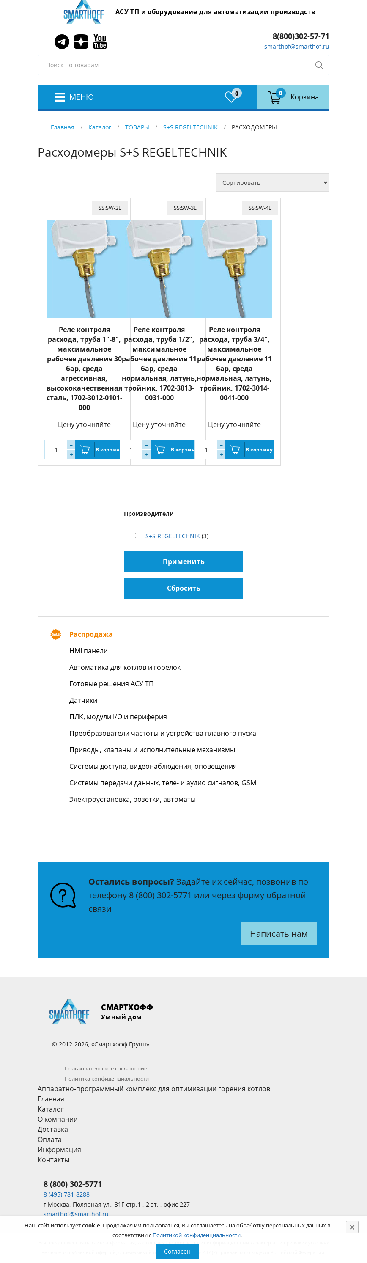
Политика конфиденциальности (107, 1078)
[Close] (352, 1227)
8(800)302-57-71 (301, 36)
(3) (176, 536)
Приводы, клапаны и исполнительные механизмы (152, 749)
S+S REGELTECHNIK (190, 127)
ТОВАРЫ (137, 127)
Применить (184, 561)
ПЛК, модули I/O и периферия (118, 716)
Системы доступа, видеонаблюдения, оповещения (153, 766)
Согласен (177, 1251)
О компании (58, 1119)
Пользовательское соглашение (106, 1068)
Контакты (53, 1159)
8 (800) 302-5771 (160, 895)
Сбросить (183, 588)
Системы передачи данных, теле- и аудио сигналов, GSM (162, 782)
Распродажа (91, 634)
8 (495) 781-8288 (67, 1194)
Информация (59, 1149)
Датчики (83, 700)
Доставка (53, 1129)
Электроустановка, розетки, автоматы (132, 799)
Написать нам (279, 933)
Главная (62, 127)
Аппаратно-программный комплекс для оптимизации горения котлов (154, 1088)
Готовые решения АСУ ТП (111, 683)
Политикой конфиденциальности (197, 1235)
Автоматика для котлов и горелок (125, 667)
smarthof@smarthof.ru (296, 46)
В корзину (109, 449)
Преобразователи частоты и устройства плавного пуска (162, 733)
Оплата (50, 1139)
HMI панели (88, 650)
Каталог (99, 127)
